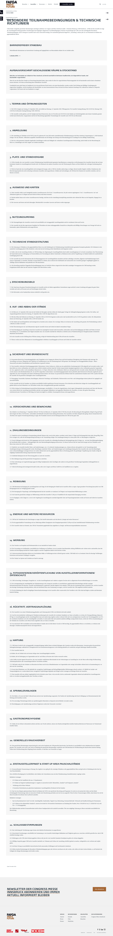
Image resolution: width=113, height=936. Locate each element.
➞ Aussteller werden (67, 4)
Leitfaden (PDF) (15, 56)
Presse (61, 919)
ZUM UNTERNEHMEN (96, 914)
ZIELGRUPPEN (84, 914)
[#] (10, 931)
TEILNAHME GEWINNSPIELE (101, 932)
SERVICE (62, 914)
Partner (62, 921)
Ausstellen (33, 4)
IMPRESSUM (83, 932)
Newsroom (42, 4)
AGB (94, 932)
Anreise (50, 4)
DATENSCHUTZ (89, 932)
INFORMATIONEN (72, 914)
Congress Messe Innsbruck (98, 916)
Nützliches (70, 921)
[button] (98, 929)
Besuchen (24, 4)
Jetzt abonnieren (99, 889)
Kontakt (56, 4)
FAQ (69, 919)
